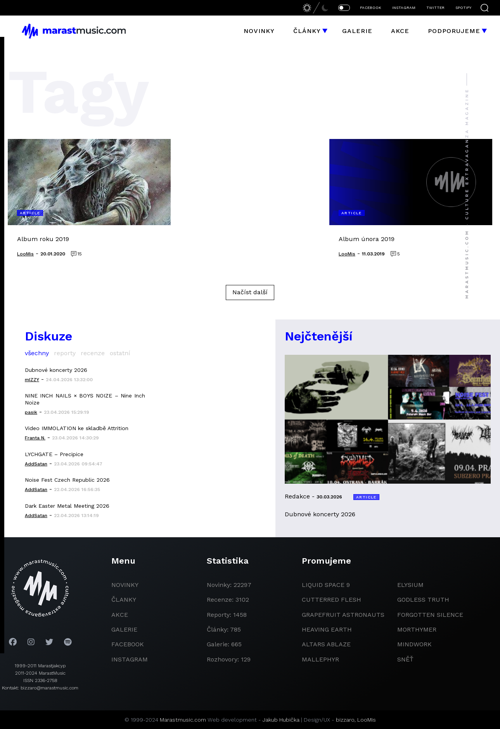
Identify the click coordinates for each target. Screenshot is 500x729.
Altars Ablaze (326, 644)
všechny (37, 353)
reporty (65, 353)
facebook (127, 644)
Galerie (357, 31)
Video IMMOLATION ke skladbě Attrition (76, 428)
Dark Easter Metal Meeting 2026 (67, 506)
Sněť (405, 659)
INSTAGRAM (403, 7)
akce (119, 614)
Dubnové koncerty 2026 (56, 370)
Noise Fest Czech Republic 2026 (67, 480)
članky (123, 599)
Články (307, 31)
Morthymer (416, 629)
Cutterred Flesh (331, 599)
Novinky (259, 31)
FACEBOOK (370, 7)
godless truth (423, 599)
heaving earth (327, 629)
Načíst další (250, 292)
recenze (93, 353)
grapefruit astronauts (343, 614)
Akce (400, 31)
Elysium (410, 584)
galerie (124, 629)
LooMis (366, 720)
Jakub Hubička (281, 720)
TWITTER (435, 7)
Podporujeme (454, 31)
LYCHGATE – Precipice (54, 454)
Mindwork (414, 644)
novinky (124, 584)
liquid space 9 (326, 584)
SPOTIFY (463, 7)
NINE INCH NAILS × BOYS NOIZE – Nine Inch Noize (85, 399)
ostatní (120, 353)
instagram (129, 659)
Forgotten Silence (430, 614)
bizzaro (345, 720)
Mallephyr (320, 659)
